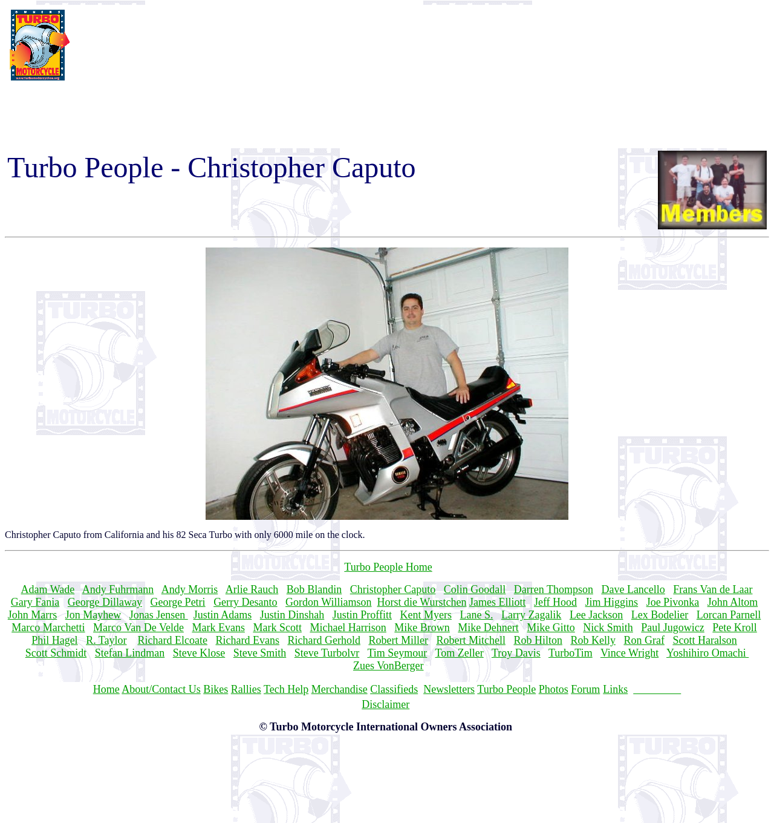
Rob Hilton (537, 640)
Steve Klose (199, 653)
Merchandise (339, 689)
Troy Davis (516, 653)
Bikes (215, 689)
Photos (553, 689)
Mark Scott (277, 627)
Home (106, 689)
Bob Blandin (314, 589)
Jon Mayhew (93, 615)
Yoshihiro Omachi (707, 653)
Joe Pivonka (673, 602)
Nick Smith (608, 627)
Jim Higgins (612, 602)
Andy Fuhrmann (118, 589)
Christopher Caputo (393, 589)
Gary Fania (35, 602)
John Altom (732, 602)
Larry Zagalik (531, 615)
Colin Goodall (475, 589)
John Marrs (32, 615)
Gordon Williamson (328, 602)
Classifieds (394, 689)
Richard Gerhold (323, 640)
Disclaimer (385, 704)
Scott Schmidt (56, 653)
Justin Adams (223, 615)
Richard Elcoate (172, 640)
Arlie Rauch (252, 589)
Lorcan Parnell (729, 615)
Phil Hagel (54, 640)
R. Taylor (106, 640)
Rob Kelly (593, 640)
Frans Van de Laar (712, 589)
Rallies (246, 689)
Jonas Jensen (158, 615)
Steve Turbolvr (327, 653)
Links (615, 689)
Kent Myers (425, 615)
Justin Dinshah (292, 615)
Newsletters (449, 689)
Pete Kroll (734, 627)
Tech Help (286, 689)
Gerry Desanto (245, 602)
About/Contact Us (161, 689)
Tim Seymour (397, 653)
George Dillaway (105, 602)
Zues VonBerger (388, 666)
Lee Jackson (596, 615)
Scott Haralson (704, 640)
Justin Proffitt (362, 615)
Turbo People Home (388, 567)
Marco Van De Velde (138, 627)
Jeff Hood (555, 602)
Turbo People (506, 689)
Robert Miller (398, 640)
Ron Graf (643, 640)
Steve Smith (260, 653)
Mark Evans (218, 627)
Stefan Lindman (129, 653)
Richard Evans (247, 640)
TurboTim (570, 653)
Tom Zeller (459, 653)
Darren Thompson (553, 589)
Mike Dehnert (488, 627)
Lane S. (476, 615)
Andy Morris (189, 589)
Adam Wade (48, 589)
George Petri (177, 602)
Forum (585, 689)
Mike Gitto (551, 627)
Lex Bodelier (659, 615)
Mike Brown (422, 627)
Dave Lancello (633, 589)
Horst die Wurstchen (422, 602)
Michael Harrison (348, 627)
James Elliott (497, 602)
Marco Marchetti (48, 627)
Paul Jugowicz (672, 627)
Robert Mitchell (470, 640)
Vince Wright (629, 653)
